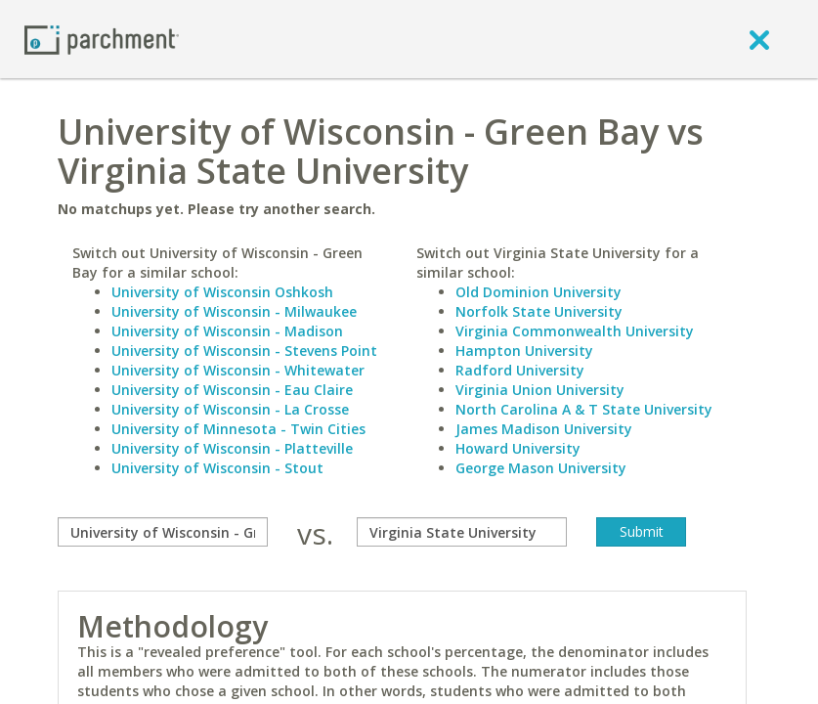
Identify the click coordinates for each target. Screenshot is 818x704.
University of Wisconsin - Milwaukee (234, 311)
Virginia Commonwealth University (574, 331)
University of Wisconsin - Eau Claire (232, 389)
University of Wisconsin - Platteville (232, 448)
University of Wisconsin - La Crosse (230, 409)
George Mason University (540, 468)
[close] (759, 39)
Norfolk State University (539, 311)
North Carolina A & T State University (583, 409)
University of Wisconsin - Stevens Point (244, 350)
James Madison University (543, 428)
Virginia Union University (539, 389)
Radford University (519, 370)
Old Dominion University (538, 292)
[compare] (163, 532)
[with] (462, 532)
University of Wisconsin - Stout (217, 468)
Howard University (518, 448)
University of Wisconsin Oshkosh (222, 292)
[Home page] (101, 38)
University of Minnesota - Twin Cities (238, 428)
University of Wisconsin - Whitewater (238, 370)
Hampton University (524, 350)
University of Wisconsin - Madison (227, 331)
